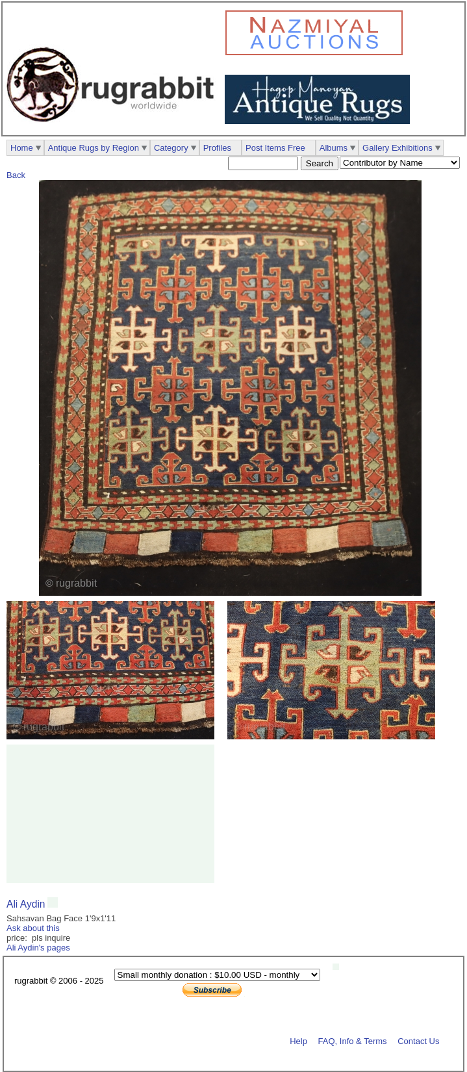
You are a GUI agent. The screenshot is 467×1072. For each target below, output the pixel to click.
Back (15, 175)
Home (21, 148)
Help (298, 1040)
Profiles (217, 148)
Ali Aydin (25, 904)
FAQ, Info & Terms (352, 1040)
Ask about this (33, 928)
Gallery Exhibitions (397, 148)
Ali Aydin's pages (38, 947)
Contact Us (418, 1040)
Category (171, 148)
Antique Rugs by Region (93, 148)
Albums (333, 148)
